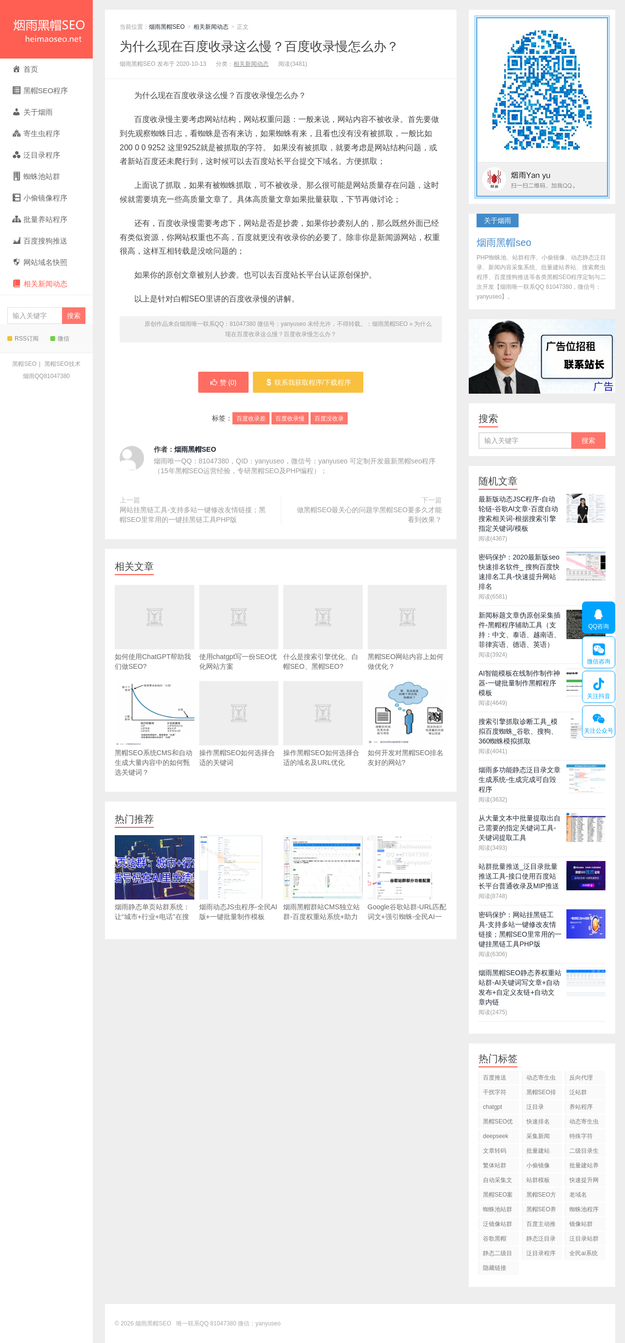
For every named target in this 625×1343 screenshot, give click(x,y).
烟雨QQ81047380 (46, 376)
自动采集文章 (497, 1182)
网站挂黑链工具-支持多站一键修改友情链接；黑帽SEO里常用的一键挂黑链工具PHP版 (193, 514)
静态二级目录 (497, 1255)
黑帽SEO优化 (498, 1123)
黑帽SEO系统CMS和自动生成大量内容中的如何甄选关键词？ (154, 728)
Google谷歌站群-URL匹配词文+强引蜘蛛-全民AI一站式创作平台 (407, 882)
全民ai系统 (583, 1253)
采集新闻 (538, 1136)
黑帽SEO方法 (541, 1196)
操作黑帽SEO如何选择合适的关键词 (239, 738)
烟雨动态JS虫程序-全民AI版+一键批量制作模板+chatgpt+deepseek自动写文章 (238, 887)
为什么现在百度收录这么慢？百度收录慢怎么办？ (259, 46)
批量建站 (538, 1150)
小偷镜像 (538, 1165)
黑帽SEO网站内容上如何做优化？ (407, 642)
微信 (59, 338)
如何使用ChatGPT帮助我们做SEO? (154, 642)
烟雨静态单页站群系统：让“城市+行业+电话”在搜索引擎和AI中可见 (154, 882)
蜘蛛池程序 (584, 1209)
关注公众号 (598, 721)
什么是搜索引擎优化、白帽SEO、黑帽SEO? (323, 642)
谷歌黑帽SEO (494, 1240)
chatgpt (492, 1106)
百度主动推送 (541, 1226)
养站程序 (581, 1106)
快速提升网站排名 (584, 1182)
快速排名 (538, 1121)
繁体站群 (494, 1165)
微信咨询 (598, 652)
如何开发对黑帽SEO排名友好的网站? (407, 723)
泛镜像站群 (497, 1224)
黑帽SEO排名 (541, 1094)
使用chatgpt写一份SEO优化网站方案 (239, 642)
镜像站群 (581, 1224)
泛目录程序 (541, 1253)
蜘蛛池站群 (497, 1209)
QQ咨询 (598, 617)
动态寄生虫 (541, 1077)
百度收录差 (251, 419)
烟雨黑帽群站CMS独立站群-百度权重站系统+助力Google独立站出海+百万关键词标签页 (323, 887)
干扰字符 (494, 1092)
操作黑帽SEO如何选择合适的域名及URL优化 (323, 738)
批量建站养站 (584, 1167)
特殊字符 (581, 1136)
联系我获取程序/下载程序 (309, 382)
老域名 (578, 1194)
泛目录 (535, 1106)
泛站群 (578, 1092)
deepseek (495, 1136)
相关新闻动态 (211, 26)
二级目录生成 (584, 1152)
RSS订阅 (23, 338)
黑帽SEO (24, 364)
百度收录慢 (290, 419)
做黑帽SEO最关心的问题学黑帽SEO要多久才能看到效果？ (369, 514)
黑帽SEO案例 (498, 1196)
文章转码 (494, 1150)
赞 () (223, 382)
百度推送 (494, 1077)
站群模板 (538, 1180)
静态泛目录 (541, 1238)
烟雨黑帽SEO (46, 29)
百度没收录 (329, 419)
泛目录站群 (584, 1238)
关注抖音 (598, 687)
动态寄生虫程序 (584, 1123)
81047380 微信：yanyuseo (245, 1323)
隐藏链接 (494, 1267)
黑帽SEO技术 (62, 364)
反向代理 (581, 1077)
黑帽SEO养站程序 (541, 1211)
